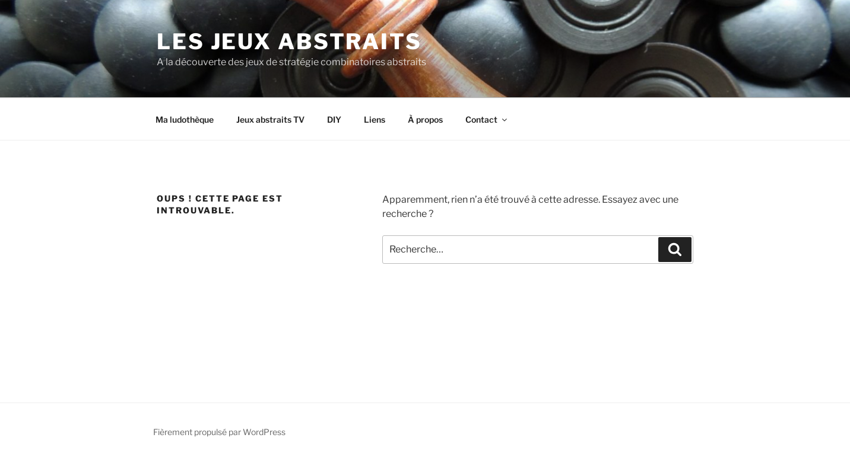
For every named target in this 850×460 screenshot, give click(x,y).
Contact (487, 119)
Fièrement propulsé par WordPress (219, 432)
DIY (334, 119)
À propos (425, 119)
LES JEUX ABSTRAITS (289, 41)
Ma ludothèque (185, 119)
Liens (374, 119)
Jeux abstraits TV (270, 119)
